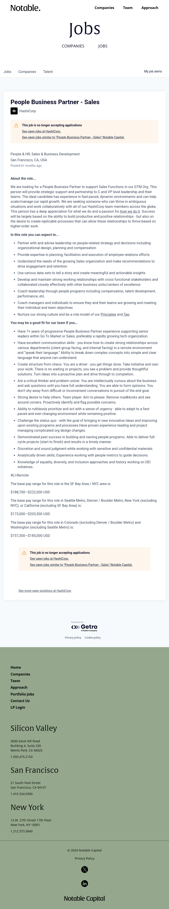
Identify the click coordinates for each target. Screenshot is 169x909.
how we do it (129, 211)
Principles (108, 314)
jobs (7, 72)
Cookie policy (93, 637)
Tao (126, 314)
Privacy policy (73, 637)
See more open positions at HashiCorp (44, 590)
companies (27, 72)
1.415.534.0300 (22, 794)
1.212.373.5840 (22, 831)
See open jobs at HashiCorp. (41, 131)
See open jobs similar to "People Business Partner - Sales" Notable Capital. (73, 137)
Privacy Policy (84, 858)
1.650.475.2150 (22, 757)
